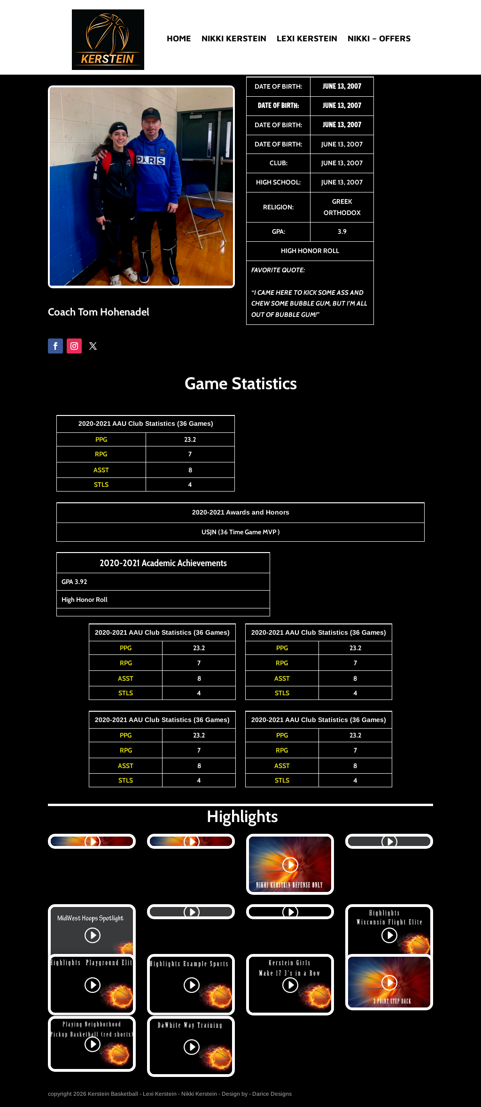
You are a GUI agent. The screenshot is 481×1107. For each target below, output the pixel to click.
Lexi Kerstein (307, 39)
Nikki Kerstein (234, 39)
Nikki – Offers (379, 39)
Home (179, 39)
